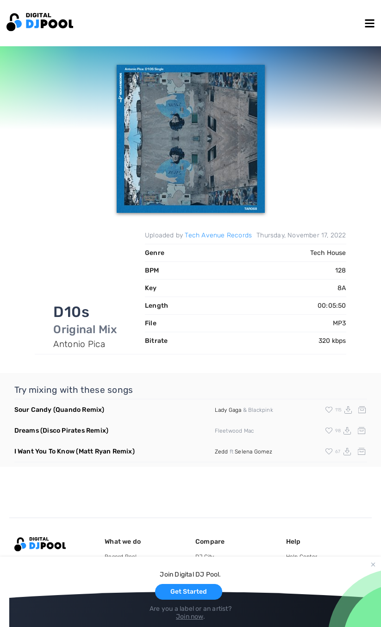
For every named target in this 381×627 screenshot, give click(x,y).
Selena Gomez (253, 451)
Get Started (188, 592)
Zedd (221, 451)
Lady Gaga (228, 410)
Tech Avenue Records (218, 235)
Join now (189, 617)
